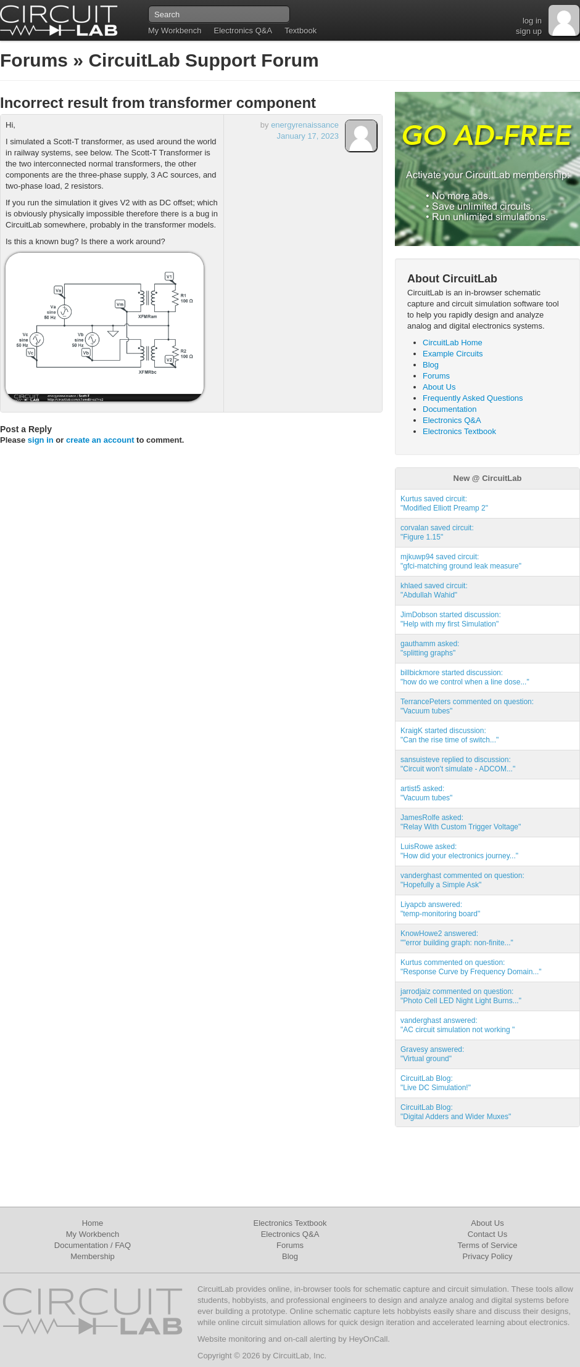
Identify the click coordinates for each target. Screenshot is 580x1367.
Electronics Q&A (242, 31)
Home (93, 1223)
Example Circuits (453, 353)
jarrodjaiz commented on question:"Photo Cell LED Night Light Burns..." (460, 996)
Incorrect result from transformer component (158, 102)
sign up (529, 31)
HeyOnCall (368, 1339)
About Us (439, 387)
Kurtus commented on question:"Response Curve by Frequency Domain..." (471, 967)
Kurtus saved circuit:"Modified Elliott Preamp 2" (444, 503)
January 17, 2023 (308, 136)
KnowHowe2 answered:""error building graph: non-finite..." (456, 938)
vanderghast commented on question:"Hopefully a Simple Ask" (462, 880)
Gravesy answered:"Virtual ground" (432, 1054)
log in (532, 20)
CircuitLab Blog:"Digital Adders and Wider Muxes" (455, 1112)
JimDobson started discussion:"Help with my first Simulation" (450, 619)
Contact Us (487, 1234)
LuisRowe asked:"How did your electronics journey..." (459, 851)
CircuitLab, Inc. (299, 1355)
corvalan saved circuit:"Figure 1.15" (437, 532)
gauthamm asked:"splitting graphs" (429, 648)
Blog (431, 364)
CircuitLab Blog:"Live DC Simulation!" (435, 1083)
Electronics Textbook (459, 431)
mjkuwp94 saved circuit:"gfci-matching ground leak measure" (460, 561)
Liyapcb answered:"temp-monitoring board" (440, 909)
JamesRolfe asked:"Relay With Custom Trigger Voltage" (460, 822)
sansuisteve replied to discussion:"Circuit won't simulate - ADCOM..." (457, 764)
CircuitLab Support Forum (203, 60)
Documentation (449, 409)
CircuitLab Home (453, 342)
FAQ (123, 1245)
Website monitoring (231, 1339)
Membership (92, 1256)
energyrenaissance (305, 124)
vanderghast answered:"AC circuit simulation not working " (457, 1025)
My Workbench (174, 31)
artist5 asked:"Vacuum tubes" (426, 793)
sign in (41, 440)
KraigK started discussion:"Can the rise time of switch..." (449, 735)
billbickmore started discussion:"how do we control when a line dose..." (464, 677)
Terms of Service (488, 1245)
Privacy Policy (488, 1256)
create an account (100, 440)
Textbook (300, 31)
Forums (34, 60)
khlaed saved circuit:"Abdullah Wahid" (434, 590)
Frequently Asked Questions (473, 398)
